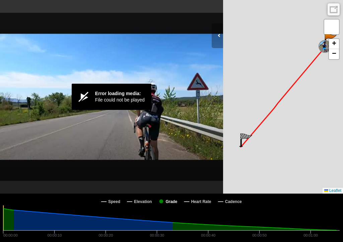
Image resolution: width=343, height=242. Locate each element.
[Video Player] (111, 97)
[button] (245, 140)
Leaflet (332, 190)
